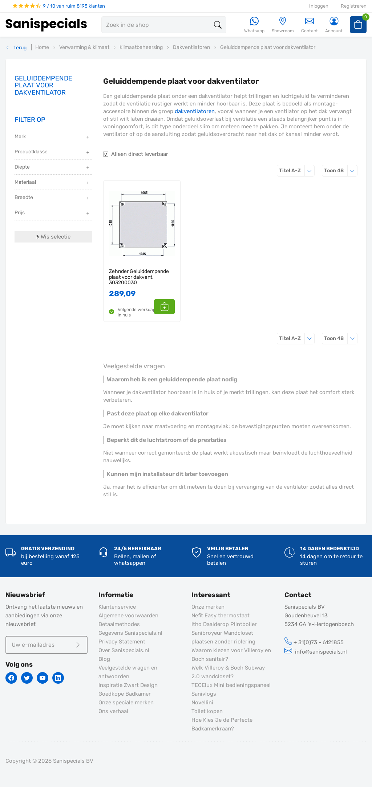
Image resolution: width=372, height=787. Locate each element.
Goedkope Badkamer (124, 694)
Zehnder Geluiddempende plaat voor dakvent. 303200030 (139, 277)
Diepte (52, 167)
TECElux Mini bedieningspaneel (231, 685)
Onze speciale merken (126, 702)
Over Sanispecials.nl (123, 650)
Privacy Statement (121, 641)
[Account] (334, 25)
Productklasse (52, 152)
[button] (166, 306)
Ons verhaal (113, 711)
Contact (309, 24)
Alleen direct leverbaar (139, 154)
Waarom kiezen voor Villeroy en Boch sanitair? (231, 654)
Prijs (52, 213)
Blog (104, 659)
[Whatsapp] (254, 25)
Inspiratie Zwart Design (128, 685)
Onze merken (208, 607)
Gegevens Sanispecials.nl (130, 633)
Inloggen (318, 6)
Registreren (354, 6)
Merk (52, 137)
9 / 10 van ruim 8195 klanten (59, 6)
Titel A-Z (297, 170)
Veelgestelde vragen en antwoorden (127, 672)
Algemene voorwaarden (128, 615)
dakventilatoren (195, 111)
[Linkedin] (58, 678)
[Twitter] (27, 678)
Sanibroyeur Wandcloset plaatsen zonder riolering (223, 637)
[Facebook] (11, 678)
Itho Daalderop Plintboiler (224, 624)
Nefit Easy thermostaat (220, 615)
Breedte (52, 198)
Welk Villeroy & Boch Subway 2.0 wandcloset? (228, 672)
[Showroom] (283, 25)
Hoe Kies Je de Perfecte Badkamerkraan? (221, 724)
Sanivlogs (203, 694)
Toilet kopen (207, 711)
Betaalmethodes (119, 624)
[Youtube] (42, 678)
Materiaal (52, 183)
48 (340, 170)
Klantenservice (117, 607)
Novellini (202, 702)
